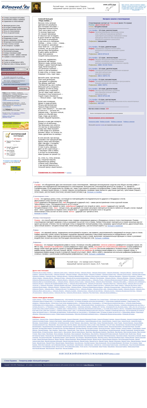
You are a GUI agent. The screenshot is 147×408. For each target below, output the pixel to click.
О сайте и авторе (9, 60)
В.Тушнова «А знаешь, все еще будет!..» (111, 312)
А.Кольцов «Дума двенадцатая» (90, 292)
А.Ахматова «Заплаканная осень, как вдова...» (132, 305)
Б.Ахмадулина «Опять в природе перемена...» (44, 308)
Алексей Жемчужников (69, 321)
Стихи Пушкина (10, 361)
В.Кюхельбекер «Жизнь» (128, 312)
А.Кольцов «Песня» (86, 272)
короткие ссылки (100, 125)
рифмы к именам (21, 55)
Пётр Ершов (125, 343)
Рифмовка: (93, 41)
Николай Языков (69, 343)
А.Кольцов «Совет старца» (61, 272)
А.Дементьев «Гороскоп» (113, 305)
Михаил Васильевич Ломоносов (45, 339)
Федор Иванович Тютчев (48, 346)
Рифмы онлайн (105, 121)
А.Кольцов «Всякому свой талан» (62, 285)
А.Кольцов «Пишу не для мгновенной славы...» (44, 281)
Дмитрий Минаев (103, 330)
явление (137, 4)
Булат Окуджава (111, 324)
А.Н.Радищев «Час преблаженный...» (119, 299)
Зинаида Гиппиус (58, 332)
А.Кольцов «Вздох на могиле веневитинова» (77, 278)
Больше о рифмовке (97, 254)
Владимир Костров (57, 328)
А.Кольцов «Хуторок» (74, 272)
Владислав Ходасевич (104, 328)
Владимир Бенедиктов (128, 326)
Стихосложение (7, 102)
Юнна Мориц (111, 346)
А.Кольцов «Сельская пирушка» (112, 287)
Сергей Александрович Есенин (110, 344)
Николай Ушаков (59, 343)
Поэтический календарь (11, 51)
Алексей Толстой (125, 321)
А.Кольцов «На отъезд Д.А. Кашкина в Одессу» (67, 289)
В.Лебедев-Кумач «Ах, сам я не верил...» (77, 312)
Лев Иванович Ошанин (58, 337)
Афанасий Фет (52, 324)
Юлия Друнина (103, 346)
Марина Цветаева (129, 337)
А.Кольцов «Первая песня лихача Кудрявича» (44, 280)
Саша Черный (70, 344)
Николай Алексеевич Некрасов (71, 341)
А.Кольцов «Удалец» (98, 280)
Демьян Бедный (71, 330)
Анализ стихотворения (96, 113)
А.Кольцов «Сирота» (48, 292)
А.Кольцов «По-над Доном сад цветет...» (131, 287)
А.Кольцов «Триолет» (38, 289)
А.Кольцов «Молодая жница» (136, 280)
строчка (129, 6)
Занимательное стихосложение (13, 36)
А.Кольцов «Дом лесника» (129, 276)
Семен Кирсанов (79, 344)
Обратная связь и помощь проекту (15, 64)
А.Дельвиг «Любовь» (71, 306)
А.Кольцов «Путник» (59, 278)
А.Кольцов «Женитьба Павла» (76, 276)
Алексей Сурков (116, 321)
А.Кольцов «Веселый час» (79, 285)
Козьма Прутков (49, 335)
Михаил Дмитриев (59, 339)
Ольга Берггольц (79, 343)
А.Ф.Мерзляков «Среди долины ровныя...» (43, 305)
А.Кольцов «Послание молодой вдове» (125, 290)
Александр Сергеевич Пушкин (40, 321)
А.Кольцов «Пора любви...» (120, 281)
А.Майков (22, 112)
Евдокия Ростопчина (47, 332)
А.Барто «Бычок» (36, 299)
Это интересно (8, 45)
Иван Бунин (89, 332)
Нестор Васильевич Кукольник (126, 339)
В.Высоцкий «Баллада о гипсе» (47, 314)
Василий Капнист (37, 326)
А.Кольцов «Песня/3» (38, 283)
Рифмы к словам (9, 55)
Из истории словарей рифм (12, 27)
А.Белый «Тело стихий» (74, 305)
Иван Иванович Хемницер (99, 332)
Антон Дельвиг (118, 322)
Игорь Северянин (58, 333)
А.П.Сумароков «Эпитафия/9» (137, 299)
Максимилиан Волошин (91, 337)
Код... (4, 163)
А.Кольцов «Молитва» (122, 278)
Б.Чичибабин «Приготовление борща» (135, 308)
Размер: (92, 25)
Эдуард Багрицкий (93, 346)
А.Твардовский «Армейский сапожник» (116, 301)
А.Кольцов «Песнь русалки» (76, 281)
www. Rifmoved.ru (89, 365)
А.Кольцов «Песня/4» (129, 289)
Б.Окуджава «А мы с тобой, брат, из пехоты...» (44, 310)
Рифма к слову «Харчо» (9, 116)
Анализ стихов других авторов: (43, 297)
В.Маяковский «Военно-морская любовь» (110, 314)
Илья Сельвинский (76, 333)
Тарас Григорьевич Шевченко (136, 344)
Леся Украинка (80, 337)
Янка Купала (58, 348)
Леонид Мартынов (70, 337)
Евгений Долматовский (127, 330)
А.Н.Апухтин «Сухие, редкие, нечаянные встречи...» (64, 303)
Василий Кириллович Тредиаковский (52, 326)
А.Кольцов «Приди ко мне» (46, 274)
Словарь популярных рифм (12, 53)
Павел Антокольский (100, 343)
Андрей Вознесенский (63, 322)
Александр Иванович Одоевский (57, 319)
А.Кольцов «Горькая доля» (109, 274)
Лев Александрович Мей (45, 337)
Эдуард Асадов (83, 346)
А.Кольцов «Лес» (140, 289)
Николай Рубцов (50, 343)
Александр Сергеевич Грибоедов (135, 319)
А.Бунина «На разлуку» (38, 306)
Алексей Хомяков (43, 322)
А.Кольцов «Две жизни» (46, 285)
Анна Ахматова (85, 322)
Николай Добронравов (114, 341)
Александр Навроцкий (73, 319)
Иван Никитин (118, 332)
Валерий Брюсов (120, 324)
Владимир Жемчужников (45, 328)
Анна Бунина (92, 322)
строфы (4, 99)
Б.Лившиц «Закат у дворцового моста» (67, 308)
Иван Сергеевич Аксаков (129, 332)
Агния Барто (35, 319)
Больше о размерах (115, 226)
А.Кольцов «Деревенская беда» (137, 278)
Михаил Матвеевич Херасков (84, 339)
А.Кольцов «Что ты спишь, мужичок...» (42, 272)
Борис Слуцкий (91, 324)
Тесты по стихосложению (12, 31)
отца (144, 6)
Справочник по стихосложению (13, 21)
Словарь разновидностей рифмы (14, 18)
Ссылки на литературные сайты (14, 62)
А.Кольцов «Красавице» (115, 276)
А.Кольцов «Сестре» (109, 290)
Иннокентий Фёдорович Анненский (109, 333)
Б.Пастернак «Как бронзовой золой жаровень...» (90, 308)
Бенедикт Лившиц (72, 324)
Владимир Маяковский (69, 328)
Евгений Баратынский (114, 330)
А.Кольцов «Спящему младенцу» (95, 285)
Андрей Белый (52, 322)
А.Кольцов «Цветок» (110, 278)
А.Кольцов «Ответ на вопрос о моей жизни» (96, 276)
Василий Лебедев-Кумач (79, 326)
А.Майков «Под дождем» (98, 306)
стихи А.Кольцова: (43, 270)
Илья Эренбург (95, 333)
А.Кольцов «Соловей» (70, 290)
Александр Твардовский (55, 321)
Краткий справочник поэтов (12, 29)
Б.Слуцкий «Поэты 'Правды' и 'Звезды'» (114, 308)
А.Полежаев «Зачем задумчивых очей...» (42, 301)
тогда (124, 7)
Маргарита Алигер (103, 337)
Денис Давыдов (80, 330)
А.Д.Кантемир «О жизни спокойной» (55, 306)
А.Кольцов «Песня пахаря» (99, 272)
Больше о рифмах (102, 238)
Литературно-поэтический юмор (14, 42)
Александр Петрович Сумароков (105, 319)
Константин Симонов (121, 335)
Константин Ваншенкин (90, 335)
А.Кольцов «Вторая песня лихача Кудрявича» (116, 280)
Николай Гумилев (103, 341)
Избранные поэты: (38, 317)
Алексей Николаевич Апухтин (93, 321)
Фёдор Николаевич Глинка (72, 346)
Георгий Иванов (136, 328)
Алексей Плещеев (106, 321)
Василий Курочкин (67, 326)
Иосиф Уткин (132, 333)
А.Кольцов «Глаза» (82, 290)
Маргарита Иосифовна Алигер (116, 337)
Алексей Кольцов (80, 321)
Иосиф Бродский (123, 333)
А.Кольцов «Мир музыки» (139, 274)
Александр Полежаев (120, 319)
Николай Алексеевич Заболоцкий (53, 341)
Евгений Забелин (36, 332)
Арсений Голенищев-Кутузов (40, 324)
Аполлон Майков (138, 322)
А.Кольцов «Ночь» (49, 289)
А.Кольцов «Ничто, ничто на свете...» (42, 290)
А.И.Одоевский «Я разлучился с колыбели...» (76, 299)
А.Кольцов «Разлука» (60, 292)
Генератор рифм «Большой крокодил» (34, 361)
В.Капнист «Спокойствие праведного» (115, 310)
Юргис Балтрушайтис (121, 346)
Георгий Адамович (126, 328)
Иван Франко (49, 333)
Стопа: (91, 27)
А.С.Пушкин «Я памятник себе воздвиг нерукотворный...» (90, 301)
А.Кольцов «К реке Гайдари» (95, 290)
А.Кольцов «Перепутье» (109, 283)
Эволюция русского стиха (12, 25)
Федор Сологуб (60, 346)
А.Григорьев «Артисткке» (84, 306)
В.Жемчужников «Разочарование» (65, 314)
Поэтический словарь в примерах (14, 19)
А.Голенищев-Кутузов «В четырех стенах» (117, 306)
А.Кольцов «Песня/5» (58, 290)
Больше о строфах (94, 192)
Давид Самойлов (53, 330)
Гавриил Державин (116, 328)
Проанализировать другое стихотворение (101, 118)
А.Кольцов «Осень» (51, 276)
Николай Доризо (125, 341)
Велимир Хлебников (92, 326)
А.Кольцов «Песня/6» (59, 274)
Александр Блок (44, 319)
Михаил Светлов (97, 339)
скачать (69, 172)
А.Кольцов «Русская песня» (95, 283)
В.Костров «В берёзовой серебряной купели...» (87, 314)
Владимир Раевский (81, 328)
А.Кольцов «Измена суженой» (115, 289)
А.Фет (10, 114)
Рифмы (50, 236)
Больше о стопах (41, 213)
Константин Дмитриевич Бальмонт (106, 335)
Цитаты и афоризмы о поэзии (13, 40)
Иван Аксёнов (67, 332)
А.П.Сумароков (15, 112)
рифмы (143, 4)
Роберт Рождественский (44, 344)
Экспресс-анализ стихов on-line (13, 49)
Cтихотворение (95, 23)
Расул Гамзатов (134, 343)
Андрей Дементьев (75, 322)
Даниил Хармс (62, 330)
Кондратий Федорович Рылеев (62, 335)
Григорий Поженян (43, 330)
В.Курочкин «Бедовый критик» (58, 312)
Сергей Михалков (123, 344)
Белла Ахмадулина (62, 324)
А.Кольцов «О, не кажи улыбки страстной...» (80, 280)
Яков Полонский (50, 348)
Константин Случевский (134, 335)
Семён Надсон (97, 344)
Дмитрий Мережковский (91, 330)
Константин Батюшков (77, 335)
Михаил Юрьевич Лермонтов (109, 339)
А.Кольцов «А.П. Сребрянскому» (136, 281)
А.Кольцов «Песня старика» (39, 287)
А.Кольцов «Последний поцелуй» (78, 283)
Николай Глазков (84, 341)
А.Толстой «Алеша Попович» (133, 303)
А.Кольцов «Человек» (86, 289)
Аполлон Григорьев (128, 322)
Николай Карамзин (136, 341)
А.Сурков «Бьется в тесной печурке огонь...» (113, 303)
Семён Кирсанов (88, 344)
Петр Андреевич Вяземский (114, 343)
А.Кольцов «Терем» (65, 287)
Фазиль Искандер (36, 346)
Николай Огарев (41, 343)
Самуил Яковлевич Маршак (58, 344)
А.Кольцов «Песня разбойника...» (108, 292)
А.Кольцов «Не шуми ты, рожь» (133, 285)
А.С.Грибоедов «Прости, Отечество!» (64, 301)
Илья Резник (67, 333)
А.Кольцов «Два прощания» (97, 278)
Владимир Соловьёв (92, 328)
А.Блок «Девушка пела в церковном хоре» (53, 299)
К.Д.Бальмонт (16, 114)
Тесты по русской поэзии (11, 33)
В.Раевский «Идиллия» (128, 314)
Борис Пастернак (82, 324)
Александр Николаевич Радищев (87, 319)
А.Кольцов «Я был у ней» (99, 289)
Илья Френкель (86, 333)
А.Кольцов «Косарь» (62, 276)
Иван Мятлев (110, 332)
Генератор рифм (8, 69)
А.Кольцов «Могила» (125, 272)
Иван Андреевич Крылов (78, 332)
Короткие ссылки (7, 117)
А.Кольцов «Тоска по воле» (124, 274)
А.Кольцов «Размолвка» (113, 272)
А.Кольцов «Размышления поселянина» (92, 287)
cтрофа (94, 30)
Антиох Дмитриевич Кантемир (105, 322)
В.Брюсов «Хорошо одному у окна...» (67, 310)
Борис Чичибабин (101, 324)
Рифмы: (92, 32)
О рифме (17, 45)
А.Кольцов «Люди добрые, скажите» (114, 285)
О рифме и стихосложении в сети (14, 57)
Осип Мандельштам (89, 343)
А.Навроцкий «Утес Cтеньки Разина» (99, 299)
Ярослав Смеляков (67, 348)
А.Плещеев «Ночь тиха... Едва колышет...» (90, 303)
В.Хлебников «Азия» (94, 312)
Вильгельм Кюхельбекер (115, 326)
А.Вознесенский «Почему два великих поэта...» (93, 305)
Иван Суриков (41, 333)
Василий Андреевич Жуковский (133, 324)
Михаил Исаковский (70, 339)
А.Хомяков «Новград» (61, 305)
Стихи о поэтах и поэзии (11, 44)
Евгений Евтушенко (139, 330)
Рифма (4, 92)
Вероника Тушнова (103, 326)
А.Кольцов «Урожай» (71, 274)
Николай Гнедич (93, 341)
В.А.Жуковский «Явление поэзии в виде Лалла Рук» (91, 310)
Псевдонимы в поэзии (11, 38)
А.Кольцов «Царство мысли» (74, 292)
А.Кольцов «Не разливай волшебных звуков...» (57, 283)
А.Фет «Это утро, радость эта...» (137, 306)
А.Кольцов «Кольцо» (62, 280)
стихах (102, 109)
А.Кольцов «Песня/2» (53, 287)
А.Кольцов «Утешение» (95, 274)
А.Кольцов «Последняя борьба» (104, 281)
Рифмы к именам (116, 121)
